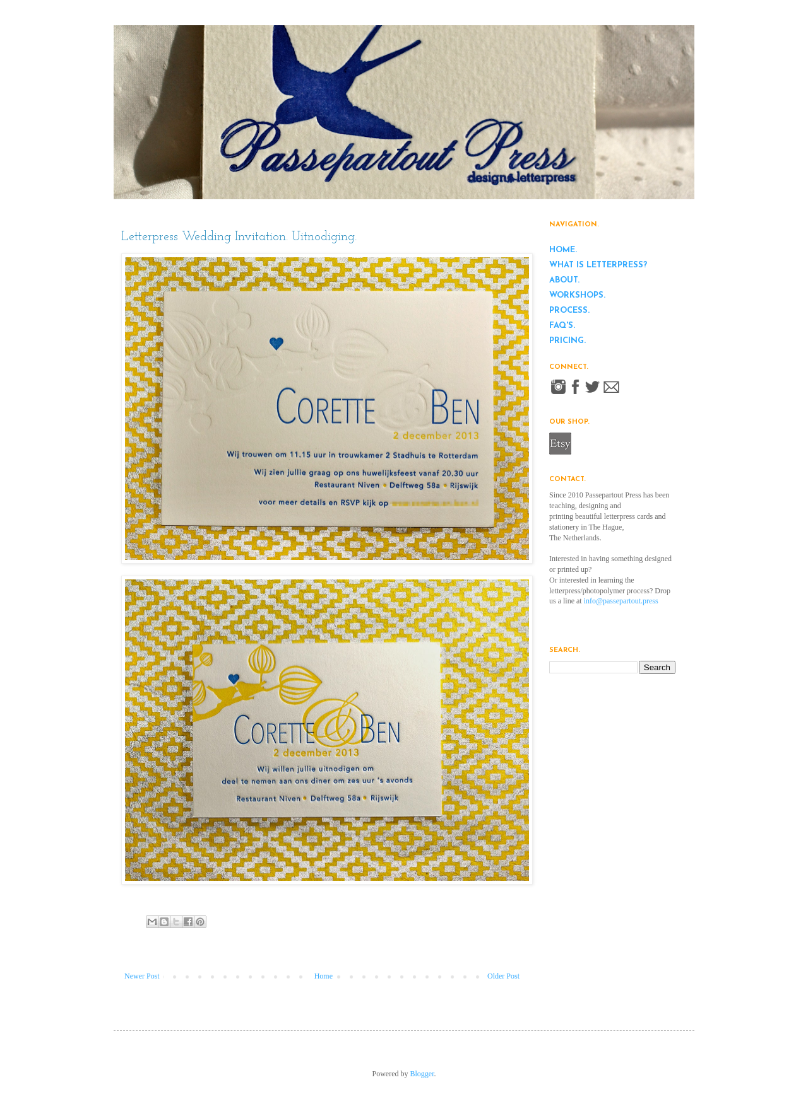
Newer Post (142, 976)
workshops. (577, 295)
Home (323, 976)
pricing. (567, 341)
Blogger (422, 1073)
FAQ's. (562, 326)
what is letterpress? (598, 265)
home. (563, 250)
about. (564, 280)
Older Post (503, 976)
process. (569, 310)
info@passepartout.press (621, 600)
